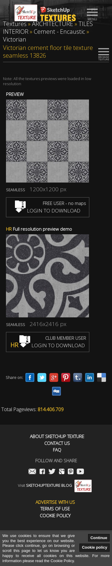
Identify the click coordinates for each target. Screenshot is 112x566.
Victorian (14, 39)
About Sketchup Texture (57, 436)
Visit (55, 485)
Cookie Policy (55, 515)
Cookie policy (94, 547)
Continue (98, 538)
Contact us (57, 443)
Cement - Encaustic (59, 31)
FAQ (57, 450)
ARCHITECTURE (52, 24)
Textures (15, 24)
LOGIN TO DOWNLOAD (47, 210)
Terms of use (55, 509)
